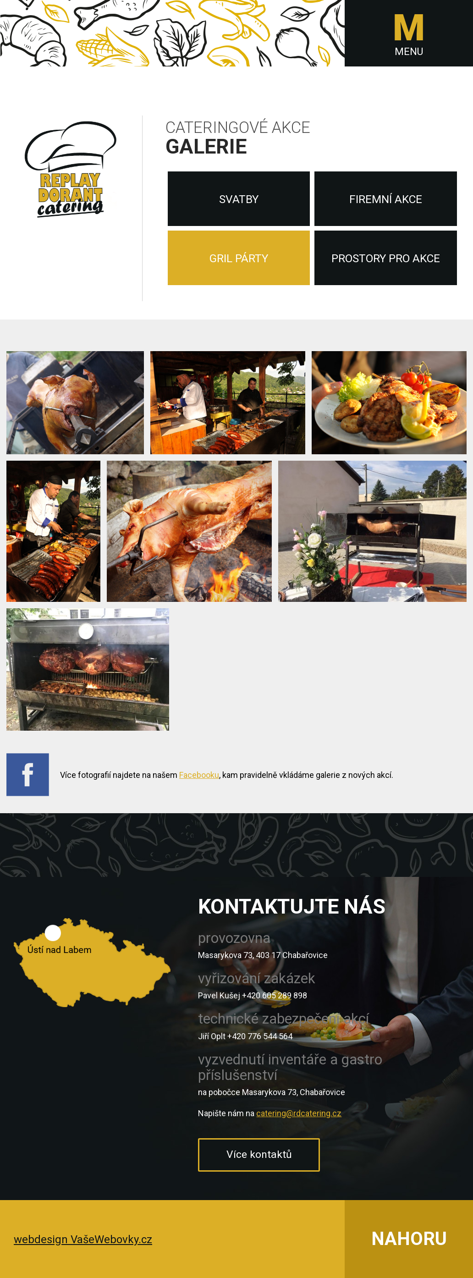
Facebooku (199, 775)
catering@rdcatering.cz (298, 1113)
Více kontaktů (259, 1154)
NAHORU (409, 1239)
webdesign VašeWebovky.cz (83, 1239)
